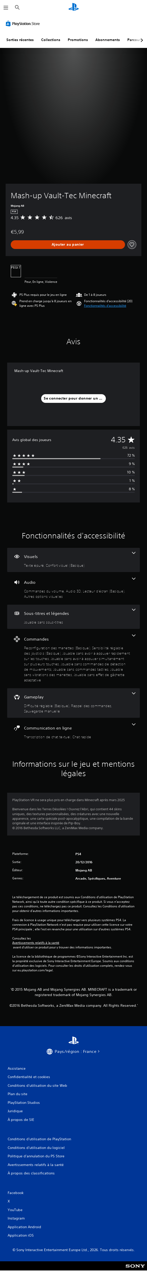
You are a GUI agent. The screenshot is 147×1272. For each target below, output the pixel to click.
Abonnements (107, 39)
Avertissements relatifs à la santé (35, 943)
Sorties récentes (20, 39)
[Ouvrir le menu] (6, 7)
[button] (105, 305)
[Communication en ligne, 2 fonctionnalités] (73, 731)
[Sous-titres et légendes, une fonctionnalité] (73, 617)
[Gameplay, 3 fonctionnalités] (73, 703)
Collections (50, 39)
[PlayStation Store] (23, 23)
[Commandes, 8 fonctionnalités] (73, 658)
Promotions (78, 39)
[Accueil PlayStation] (73, 8)
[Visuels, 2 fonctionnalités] (73, 560)
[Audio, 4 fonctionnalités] (73, 588)
